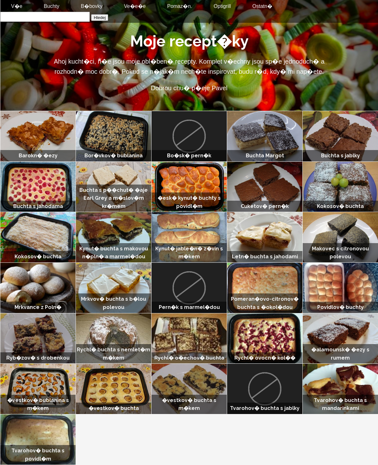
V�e (16, 6)
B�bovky (91, 6)
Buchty (51, 6)
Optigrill (222, 6)
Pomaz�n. (179, 6)
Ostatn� (262, 6)
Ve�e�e (135, 6)
